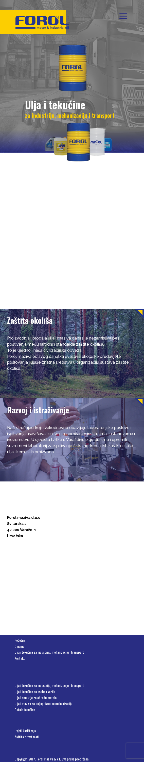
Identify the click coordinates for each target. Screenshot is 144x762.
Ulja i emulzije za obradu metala (35, 697)
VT (58, 758)
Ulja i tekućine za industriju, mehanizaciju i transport (49, 652)
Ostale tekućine (24, 709)
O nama (19, 646)
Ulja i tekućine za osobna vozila (34, 691)
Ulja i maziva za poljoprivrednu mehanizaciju (43, 703)
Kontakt (19, 658)
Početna (19, 640)
